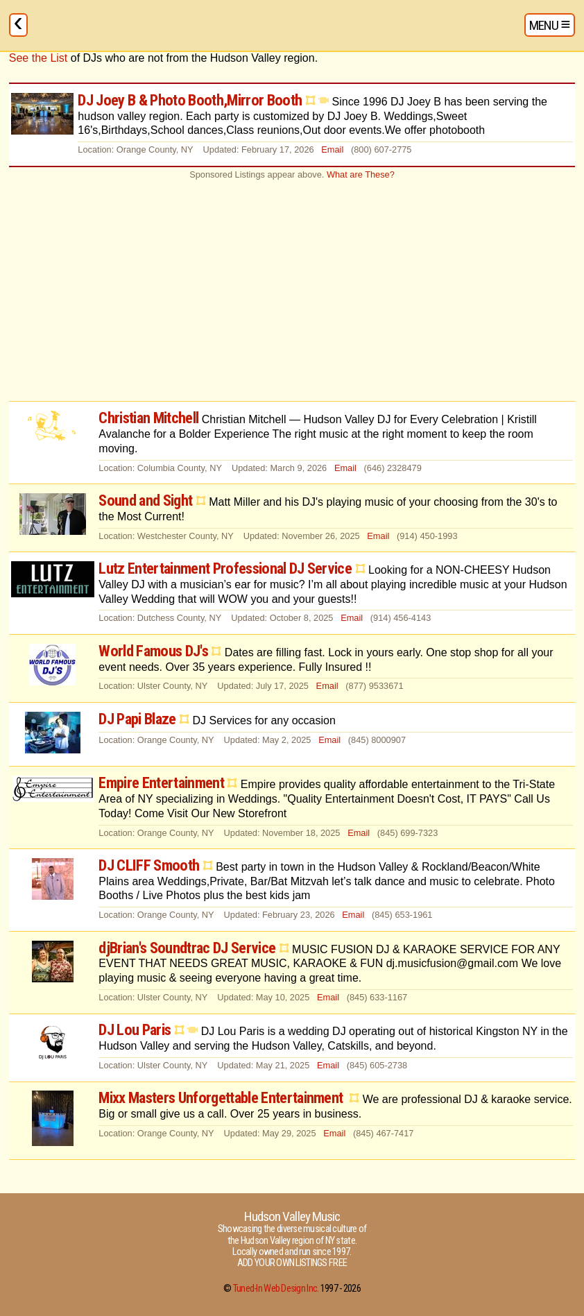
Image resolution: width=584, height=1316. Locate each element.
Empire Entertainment (161, 783)
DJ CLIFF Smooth (148, 865)
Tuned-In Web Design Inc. (276, 1288)
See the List (38, 58)
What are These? (361, 174)
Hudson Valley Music (292, 1216)
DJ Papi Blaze (136, 719)
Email (332, 149)
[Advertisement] (292, 290)
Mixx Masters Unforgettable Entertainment (221, 1097)
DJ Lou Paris (134, 1029)
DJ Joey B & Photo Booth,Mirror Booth (190, 100)
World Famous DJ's (153, 651)
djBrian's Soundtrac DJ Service (186, 948)
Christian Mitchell (148, 418)
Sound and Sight (145, 500)
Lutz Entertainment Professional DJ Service (225, 568)
